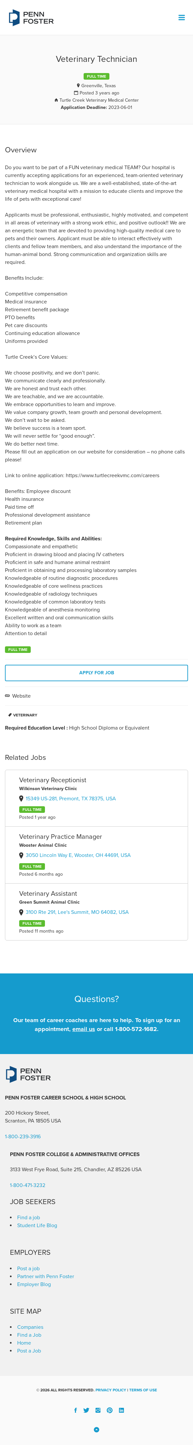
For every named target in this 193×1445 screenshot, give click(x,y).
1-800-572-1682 (136, 1029)
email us (83, 1029)
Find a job (28, 1217)
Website (21, 696)
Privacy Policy (111, 1390)
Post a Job (29, 1351)
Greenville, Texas (98, 86)
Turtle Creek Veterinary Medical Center (99, 100)
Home (24, 1343)
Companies (30, 1327)
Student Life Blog (37, 1225)
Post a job (28, 1268)
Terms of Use (143, 1390)
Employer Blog (34, 1284)
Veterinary (25, 715)
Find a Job (29, 1335)
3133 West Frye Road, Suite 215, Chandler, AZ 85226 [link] (70, 1169)
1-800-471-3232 (27, 1185)
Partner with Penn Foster (45, 1276)
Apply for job (96, 673)
